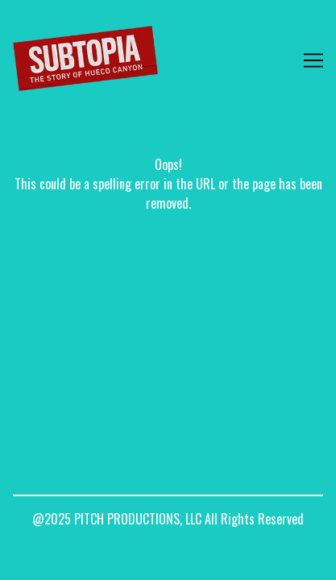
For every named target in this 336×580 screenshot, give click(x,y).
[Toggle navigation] (313, 60)
